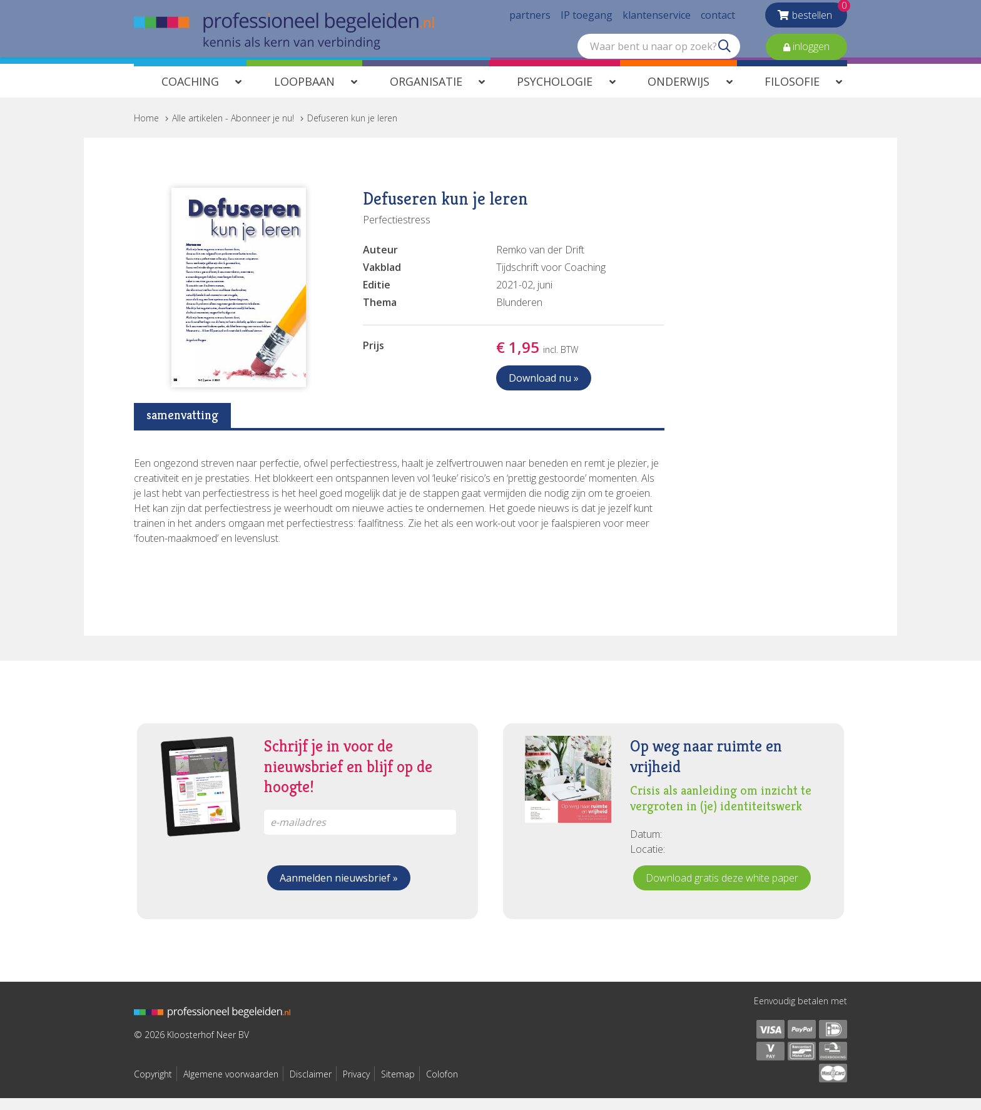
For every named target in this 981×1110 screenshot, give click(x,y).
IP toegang (586, 19)
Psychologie (554, 93)
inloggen (810, 50)
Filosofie (792, 93)
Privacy (356, 1086)
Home (146, 130)
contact (718, 19)
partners (530, 19)
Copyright (153, 1086)
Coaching (190, 93)
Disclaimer (311, 1086)
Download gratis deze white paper (722, 890)
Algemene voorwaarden (230, 1086)
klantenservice (657, 19)
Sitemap (398, 1086)
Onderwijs (678, 93)
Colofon (442, 1086)
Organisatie (426, 93)
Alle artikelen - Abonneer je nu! (233, 130)
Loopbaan (304, 93)
